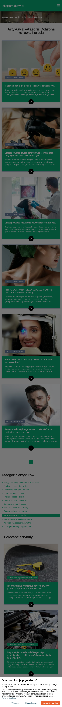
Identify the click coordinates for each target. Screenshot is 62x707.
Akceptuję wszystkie (51, 703)
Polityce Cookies (9, 698)
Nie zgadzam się (31, 703)
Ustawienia (15, 703)
